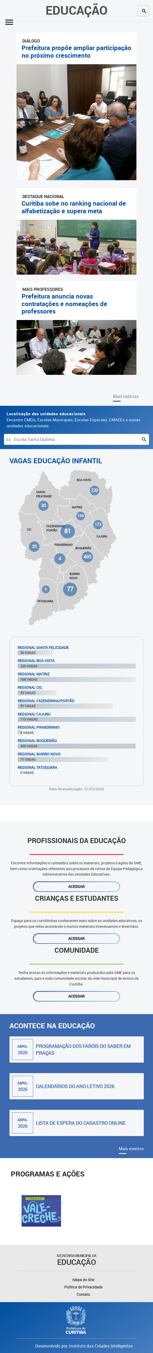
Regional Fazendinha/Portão (46, 700)
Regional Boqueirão (37, 740)
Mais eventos (131, 1149)
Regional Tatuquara (37, 767)
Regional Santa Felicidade (43, 647)
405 (87, 556)
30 (43, 506)
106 (80, 516)
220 (94, 490)
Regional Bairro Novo (39, 754)
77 (70, 589)
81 (68, 531)
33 (34, 546)
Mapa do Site (83, 1279)
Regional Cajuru (34, 714)
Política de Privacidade (83, 1287)
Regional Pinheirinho (39, 727)
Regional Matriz (34, 674)
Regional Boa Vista (36, 660)
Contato (83, 1294)
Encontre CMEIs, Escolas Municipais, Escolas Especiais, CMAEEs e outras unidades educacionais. (73, 419)
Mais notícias (126, 396)
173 (98, 524)
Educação (76, 10)
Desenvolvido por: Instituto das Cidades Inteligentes (84, 1346)
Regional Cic (30, 687)
